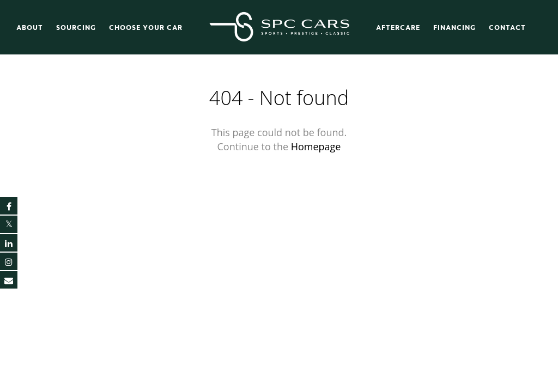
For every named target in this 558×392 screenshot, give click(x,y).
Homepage (316, 146)
